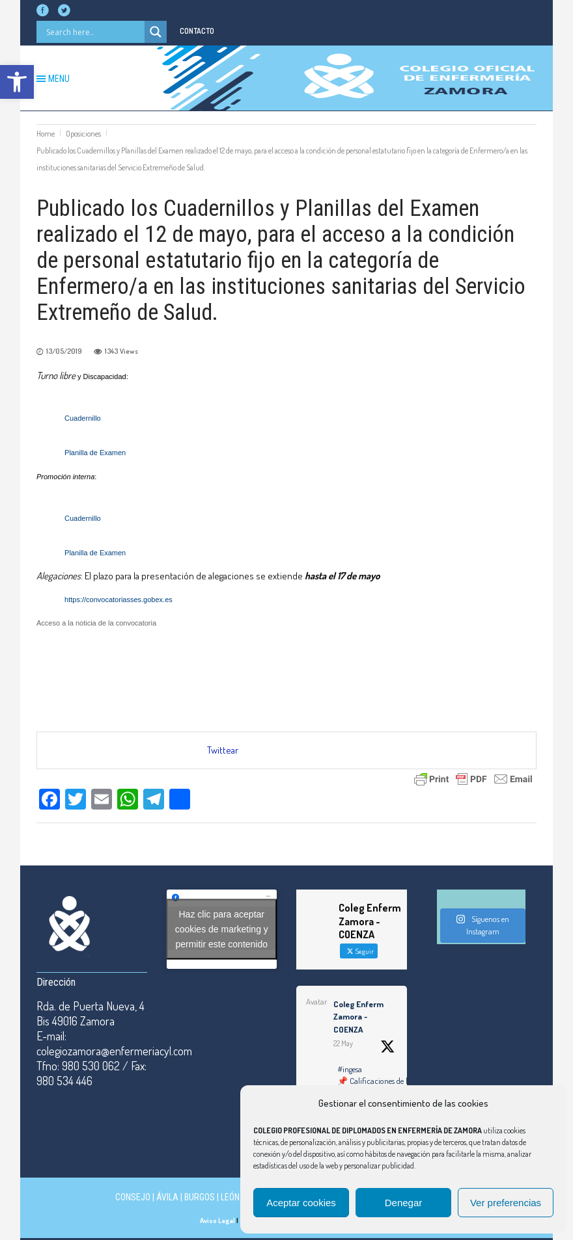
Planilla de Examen (95, 452)
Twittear (222, 750)
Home (45, 134)
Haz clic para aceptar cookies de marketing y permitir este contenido (221, 929)
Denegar (404, 1202)
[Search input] (93, 32)
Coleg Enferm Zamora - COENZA (358, 1017)
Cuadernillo (83, 418)
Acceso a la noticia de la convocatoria (96, 623)
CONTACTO (197, 31)
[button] (17, 82)
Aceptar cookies (301, 1202)
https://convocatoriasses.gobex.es (118, 599)
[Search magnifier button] (156, 32)
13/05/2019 (64, 351)
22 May (343, 1043)
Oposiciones (83, 134)
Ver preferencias (505, 1202)
